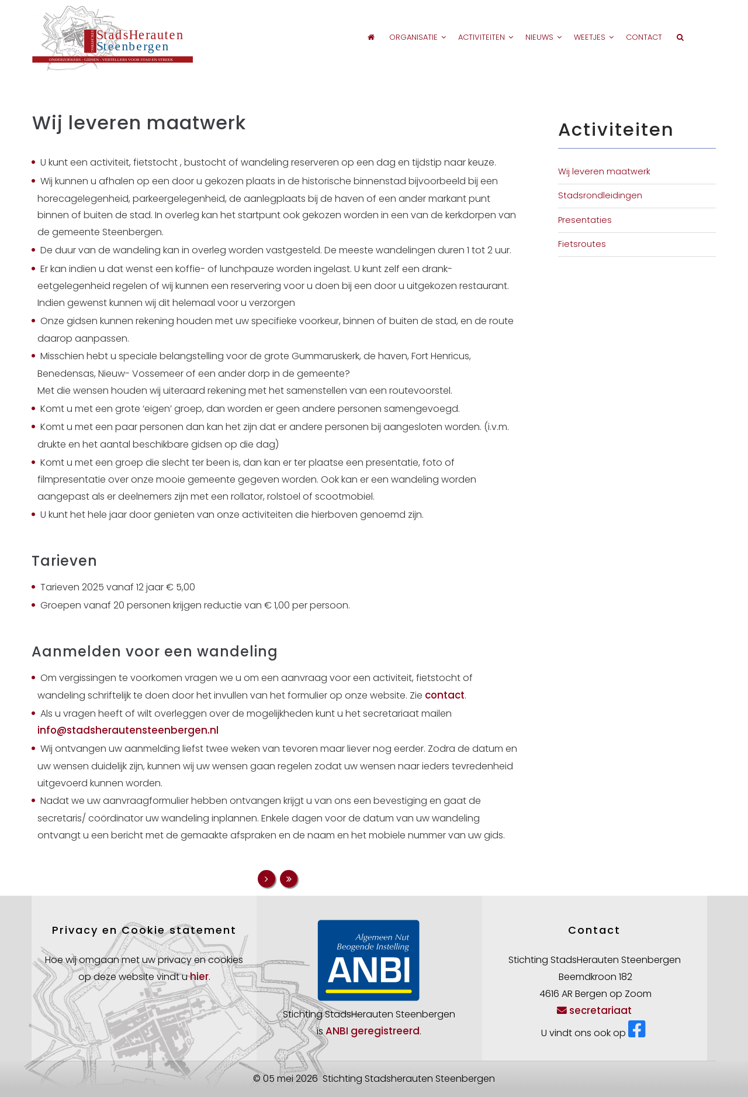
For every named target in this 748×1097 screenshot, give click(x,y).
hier (199, 976)
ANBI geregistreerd (372, 1031)
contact (445, 695)
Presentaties (585, 220)
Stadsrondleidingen (600, 195)
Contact (642, 37)
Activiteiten (467, 37)
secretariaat (594, 1010)
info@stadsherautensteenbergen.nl (128, 730)
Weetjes (587, 37)
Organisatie (391, 37)
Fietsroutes (582, 244)
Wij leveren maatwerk (604, 171)
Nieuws (531, 37)
